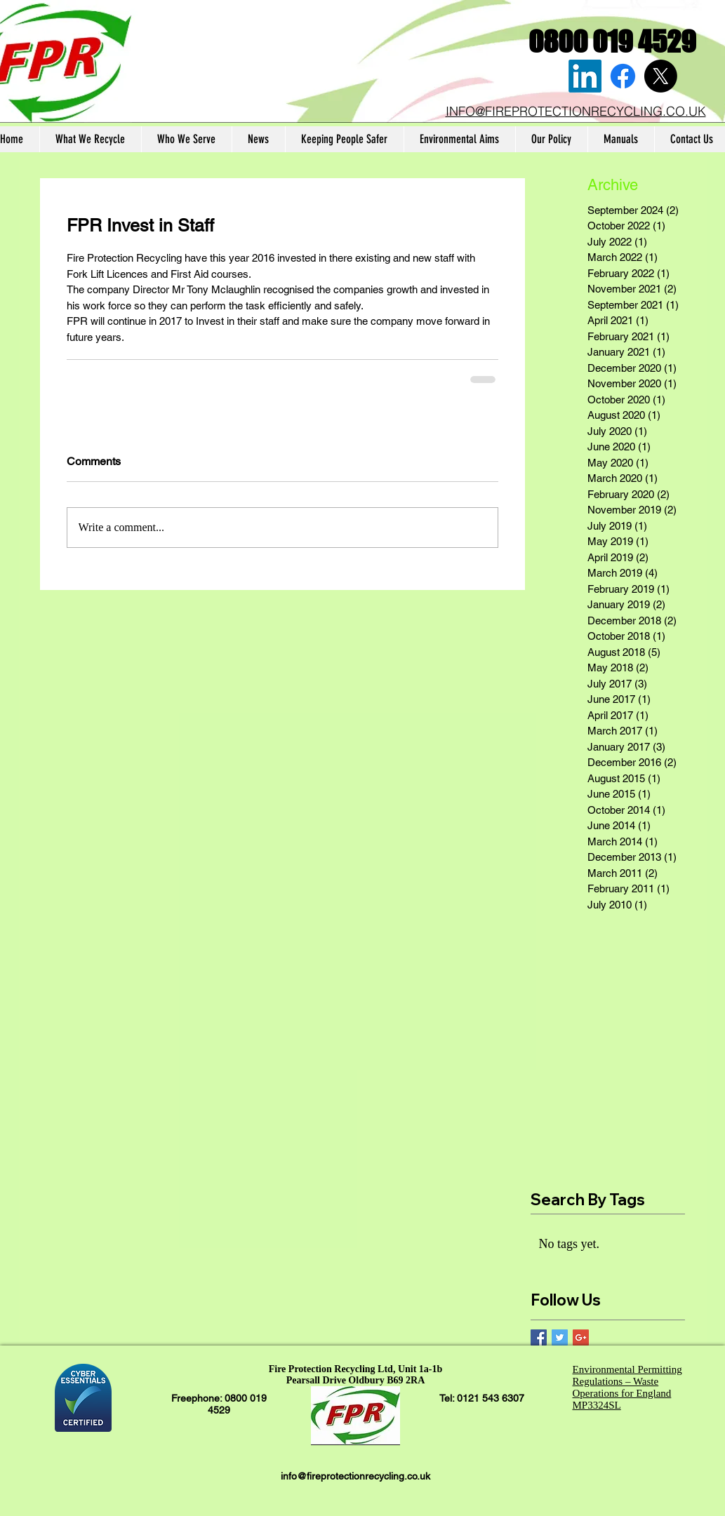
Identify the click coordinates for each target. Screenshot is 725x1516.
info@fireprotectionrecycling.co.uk (355, 1476)
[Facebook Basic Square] (539, 1337)
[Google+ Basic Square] (581, 1337)
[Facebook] (622, 76)
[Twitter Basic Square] (560, 1337)
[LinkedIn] (584, 76)
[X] (660, 76)
